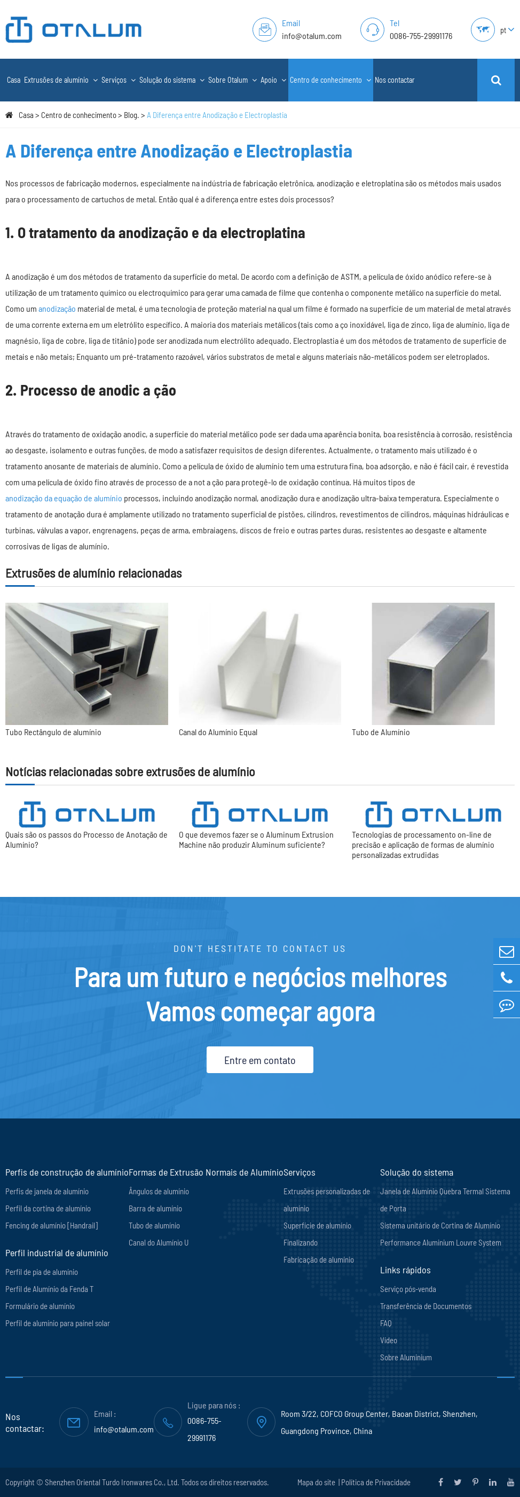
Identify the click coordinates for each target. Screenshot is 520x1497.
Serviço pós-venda (408, 1289)
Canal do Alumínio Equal (218, 732)
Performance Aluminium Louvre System (440, 1242)
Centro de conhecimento (330, 80)
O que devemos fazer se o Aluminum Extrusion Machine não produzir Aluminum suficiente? (256, 839)
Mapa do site (317, 1482)
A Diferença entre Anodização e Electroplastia (217, 115)
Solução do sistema (171, 80)
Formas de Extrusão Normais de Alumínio (206, 1172)
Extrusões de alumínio (61, 80)
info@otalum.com (312, 35)
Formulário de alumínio (40, 1306)
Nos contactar (395, 79)
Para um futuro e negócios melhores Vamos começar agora (260, 993)
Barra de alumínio (155, 1208)
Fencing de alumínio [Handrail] (51, 1225)
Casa (13, 79)
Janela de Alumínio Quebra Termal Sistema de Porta (445, 1199)
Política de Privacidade (376, 1482)
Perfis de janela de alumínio (47, 1191)
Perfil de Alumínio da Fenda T (49, 1289)
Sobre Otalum (232, 80)
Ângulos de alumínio (159, 1191)
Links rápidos (405, 1269)
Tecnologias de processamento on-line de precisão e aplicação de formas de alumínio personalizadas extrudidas (423, 844)
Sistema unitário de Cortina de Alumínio (440, 1225)
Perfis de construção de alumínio (67, 1172)
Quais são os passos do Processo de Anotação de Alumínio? (86, 839)
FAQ (386, 1323)
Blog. (131, 115)
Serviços (118, 80)
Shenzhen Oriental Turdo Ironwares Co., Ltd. (112, 1482)
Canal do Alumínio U (158, 1242)
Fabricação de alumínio (318, 1259)
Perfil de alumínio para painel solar (57, 1323)
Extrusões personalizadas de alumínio (326, 1199)
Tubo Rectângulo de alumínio (53, 732)
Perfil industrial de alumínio (56, 1252)
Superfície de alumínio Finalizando (317, 1233)
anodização (57, 308)
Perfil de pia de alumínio (41, 1272)
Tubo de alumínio (154, 1225)
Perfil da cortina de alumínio (48, 1208)
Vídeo (388, 1340)
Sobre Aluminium (406, 1357)
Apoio (273, 80)
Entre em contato (260, 1059)
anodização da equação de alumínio (63, 498)
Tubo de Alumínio (381, 732)
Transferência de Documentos (425, 1306)
